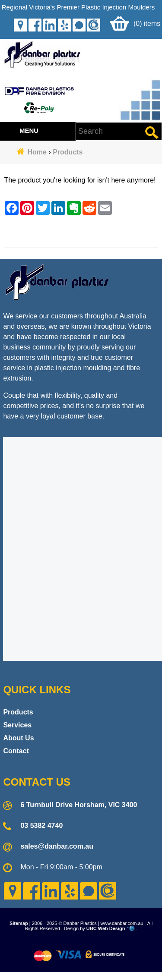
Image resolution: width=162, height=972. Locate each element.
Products (68, 152)
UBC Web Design (105, 928)
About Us (18, 738)
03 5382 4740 (41, 825)
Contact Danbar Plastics (81, 235)
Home (37, 152)
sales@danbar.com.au (56, 846)
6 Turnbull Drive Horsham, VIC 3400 (78, 804)
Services (17, 725)
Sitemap (19, 923)
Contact (16, 751)
